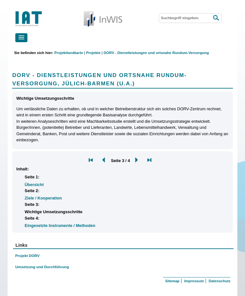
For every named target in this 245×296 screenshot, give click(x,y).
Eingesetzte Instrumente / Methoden (60, 225)
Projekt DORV (27, 255)
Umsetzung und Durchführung (42, 267)
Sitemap (172, 281)
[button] (21, 37)
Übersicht (34, 184)
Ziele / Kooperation (43, 198)
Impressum (194, 281)
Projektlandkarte (68, 53)
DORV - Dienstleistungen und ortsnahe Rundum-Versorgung (156, 53)
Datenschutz (219, 281)
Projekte (93, 53)
